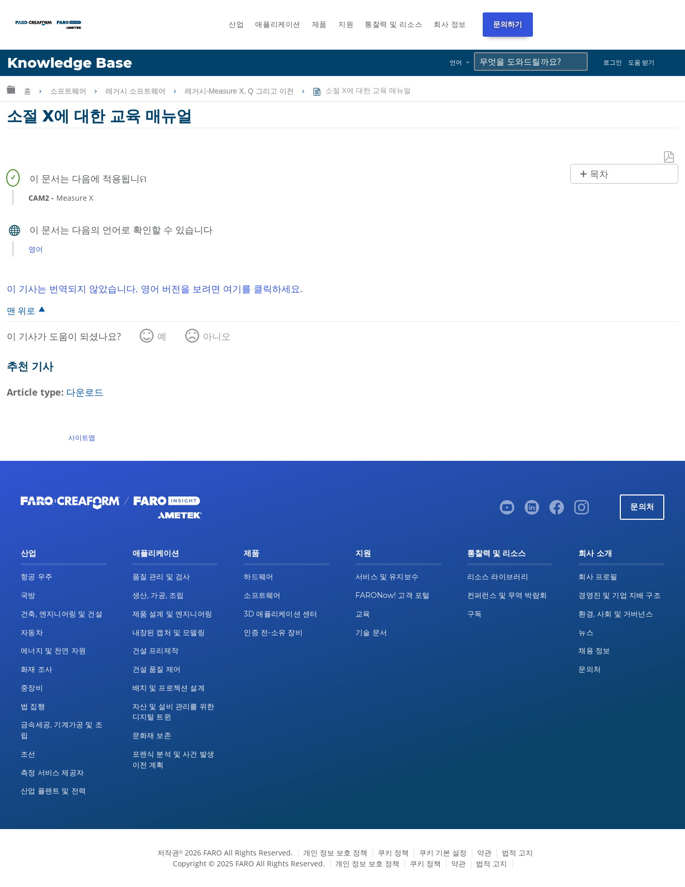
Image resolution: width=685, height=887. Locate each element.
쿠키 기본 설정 (443, 853)
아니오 (217, 336)
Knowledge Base (69, 62)
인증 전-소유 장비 (273, 632)
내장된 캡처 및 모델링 (168, 632)
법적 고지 (517, 853)
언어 (456, 62)
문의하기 (508, 24)
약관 (484, 853)
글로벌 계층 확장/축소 (11, 89)
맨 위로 (21, 311)
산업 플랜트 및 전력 (53, 790)
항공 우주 (36, 576)
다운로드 (84, 392)
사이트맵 (81, 437)
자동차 (32, 632)
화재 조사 (36, 669)
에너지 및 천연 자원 (53, 650)
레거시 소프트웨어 (137, 91)
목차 (599, 174)
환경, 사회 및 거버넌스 (615, 614)
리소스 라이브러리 (497, 576)
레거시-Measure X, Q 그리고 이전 (240, 91)
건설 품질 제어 (156, 669)
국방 (28, 595)
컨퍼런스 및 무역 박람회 (507, 595)
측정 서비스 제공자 (52, 772)
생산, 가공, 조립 (158, 595)
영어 (35, 249)
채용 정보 (594, 650)
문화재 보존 (151, 735)
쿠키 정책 (393, 853)
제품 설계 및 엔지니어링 (172, 614)
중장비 (32, 688)
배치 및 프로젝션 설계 (168, 688)
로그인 (612, 62)
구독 (474, 614)
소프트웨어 (69, 91)
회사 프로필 (597, 576)
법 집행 (33, 706)
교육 (362, 614)
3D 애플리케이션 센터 (280, 614)
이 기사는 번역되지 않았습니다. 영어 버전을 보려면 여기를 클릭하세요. (155, 288)
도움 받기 (641, 62)
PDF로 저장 (669, 157)
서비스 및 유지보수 (387, 576)
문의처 (642, 507)
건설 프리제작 (155, 650)
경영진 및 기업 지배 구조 (619, 595)
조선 (28, 754)
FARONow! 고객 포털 (392, 595)
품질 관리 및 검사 (161, 576)
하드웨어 (258, 576)
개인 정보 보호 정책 (335, 853)
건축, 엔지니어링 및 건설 (61, 614)
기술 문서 (371, 632)
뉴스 (585, 632)
